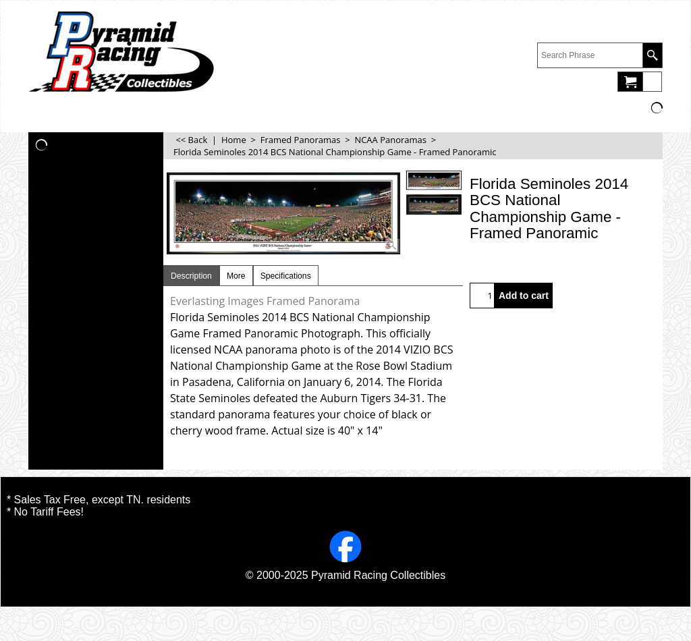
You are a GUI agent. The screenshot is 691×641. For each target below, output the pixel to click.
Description (191, 276)
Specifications (285, 276)
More (236, 276)
